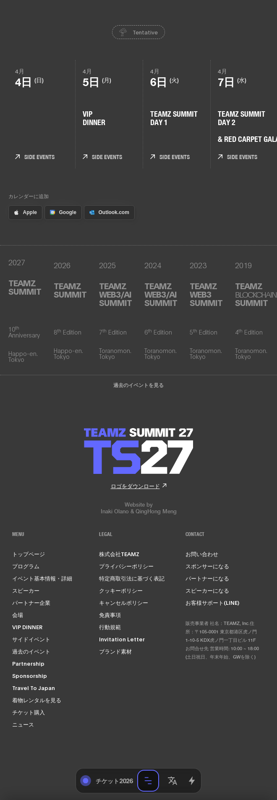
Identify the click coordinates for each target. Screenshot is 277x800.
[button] (172, 780)
